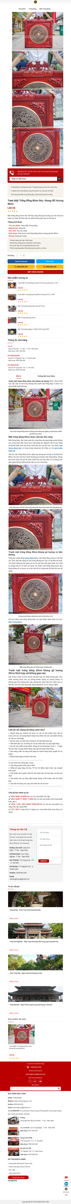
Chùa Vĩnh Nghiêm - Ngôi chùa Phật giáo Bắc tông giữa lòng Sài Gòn (34, 941)
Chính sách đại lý (14, 1173)
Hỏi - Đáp (11, 1170)
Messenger (66, 1190)
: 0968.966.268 (21, 873)
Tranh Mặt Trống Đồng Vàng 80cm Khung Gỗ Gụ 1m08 (36, 294)
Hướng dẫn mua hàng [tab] (46, 376)
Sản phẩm (22, 9)
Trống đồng (32, 9)
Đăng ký (44, 861)
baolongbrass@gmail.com (35, 1074)
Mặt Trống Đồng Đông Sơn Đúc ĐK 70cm (31, 306)
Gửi (59, 179)
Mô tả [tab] (18, 376)
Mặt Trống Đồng (45, 9)
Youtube (66, 1178)
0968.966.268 (36, 1067)
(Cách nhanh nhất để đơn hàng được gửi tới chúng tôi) (35, 272)
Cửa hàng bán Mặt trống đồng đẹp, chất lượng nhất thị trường (31, 194)
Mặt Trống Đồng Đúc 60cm (27, 318)
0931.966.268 (33, 1131)
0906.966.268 (33, 1144)
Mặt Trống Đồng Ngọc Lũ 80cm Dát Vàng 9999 (33, 329)
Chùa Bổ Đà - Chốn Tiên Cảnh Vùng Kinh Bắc (25, 910)
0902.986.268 (33, 1154)
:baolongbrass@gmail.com (19, 879)
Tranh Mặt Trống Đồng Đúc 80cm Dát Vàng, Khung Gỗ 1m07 (38, 283)
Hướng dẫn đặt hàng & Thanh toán (20, 1163)
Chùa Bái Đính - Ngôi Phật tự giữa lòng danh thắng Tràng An (31, 1005)
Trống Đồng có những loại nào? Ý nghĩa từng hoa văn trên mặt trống (34, 187)
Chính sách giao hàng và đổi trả (19, 1167)
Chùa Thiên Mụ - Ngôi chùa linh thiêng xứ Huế (26, 973)
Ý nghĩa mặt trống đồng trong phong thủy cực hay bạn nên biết (32, 191)
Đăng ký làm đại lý (18, 1177)
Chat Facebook (21, 261)
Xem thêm (14, 918)
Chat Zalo (50, 261)
